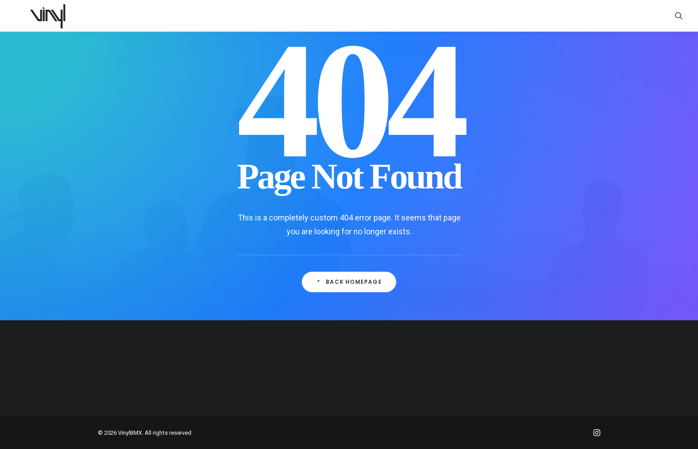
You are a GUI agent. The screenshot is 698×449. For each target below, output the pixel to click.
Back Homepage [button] (349, 282)
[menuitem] (679, 15)
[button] (679, 15)
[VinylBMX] (50, 15)
